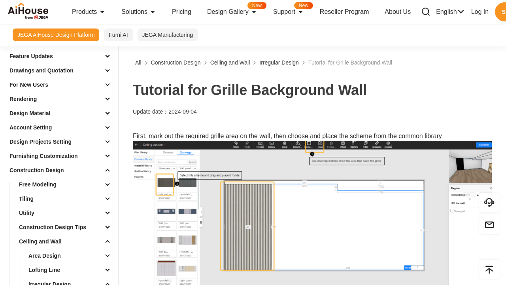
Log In (480, 11)
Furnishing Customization (43, 156)
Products (89, 12)
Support (292, 9)
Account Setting (30, 127)
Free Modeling (38, 184)
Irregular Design (279, 62)
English (450, 12)
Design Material (29, 113)
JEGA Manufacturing (167, 35)
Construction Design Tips (52, 227)
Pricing (181, 11)
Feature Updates (31, 56)
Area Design (44, 256)
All (138, 62)
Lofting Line (44, 270)
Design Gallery (236, 9)
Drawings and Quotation (41, 70)
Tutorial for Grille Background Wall (350, 62)
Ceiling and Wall (40, 241)
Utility (26, 213)
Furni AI (118, 35)
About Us (398, 11)
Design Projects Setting (40, 142)
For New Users (28, 85)
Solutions (138, 12)
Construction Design (36, 170)
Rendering (23, 99)
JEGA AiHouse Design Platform (55, 35)
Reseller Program (344, 11)
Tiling (26, 199)
